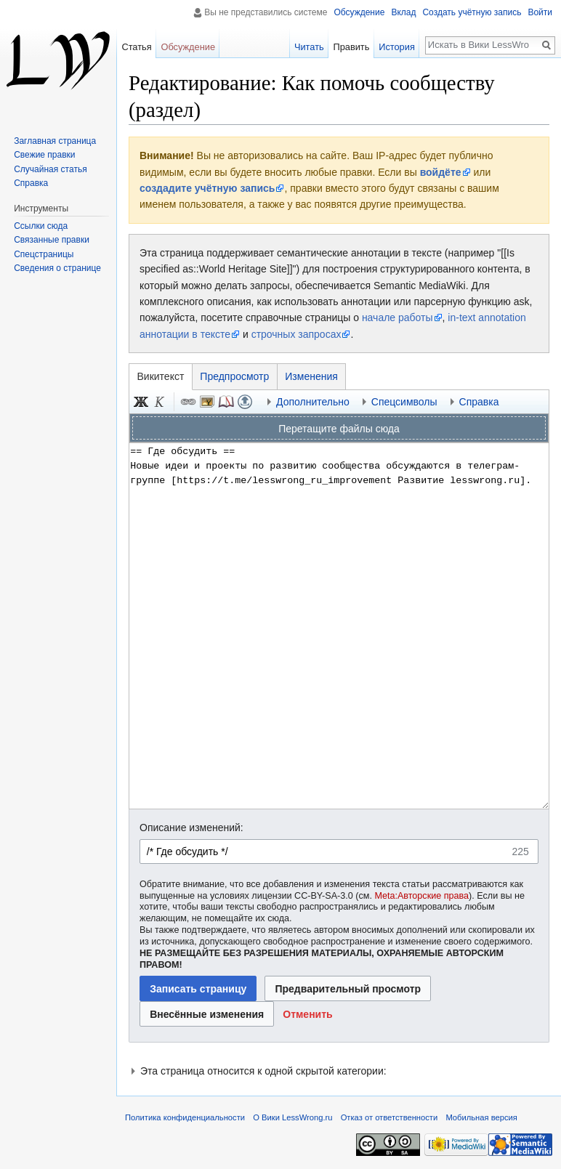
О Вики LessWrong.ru (292, 1117)
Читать (309, 46)
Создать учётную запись (471, 12)
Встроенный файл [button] (207, 401)
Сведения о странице (57, 268)
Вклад (403, 12)
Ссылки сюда (41, 226)
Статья (136, 46)
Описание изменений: (191, 827)
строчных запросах (296, 334)
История (397, 46)
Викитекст (161, 376)
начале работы (397, 317)
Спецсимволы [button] (404, 402)
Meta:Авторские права (421, 896)
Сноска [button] (226, 401)
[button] (307, 1014)
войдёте (440, 172)
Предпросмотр (234, 376)
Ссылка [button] (188, 401)
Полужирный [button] (141, 401)
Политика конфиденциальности (185, 1117)
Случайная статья (50, 169)
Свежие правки (44, 155)
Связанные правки (51, 240)
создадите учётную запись (207, 188)
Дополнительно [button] (313, 402)
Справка (31, 183)
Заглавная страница (55, 141)
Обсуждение (359, 12)
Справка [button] (479, 402)
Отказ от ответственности (389, 1117)
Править (351, 46)
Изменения (311, 376)
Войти (540, 12)
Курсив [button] (159, 401)
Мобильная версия (481, 1117)
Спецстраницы (43, 254)
